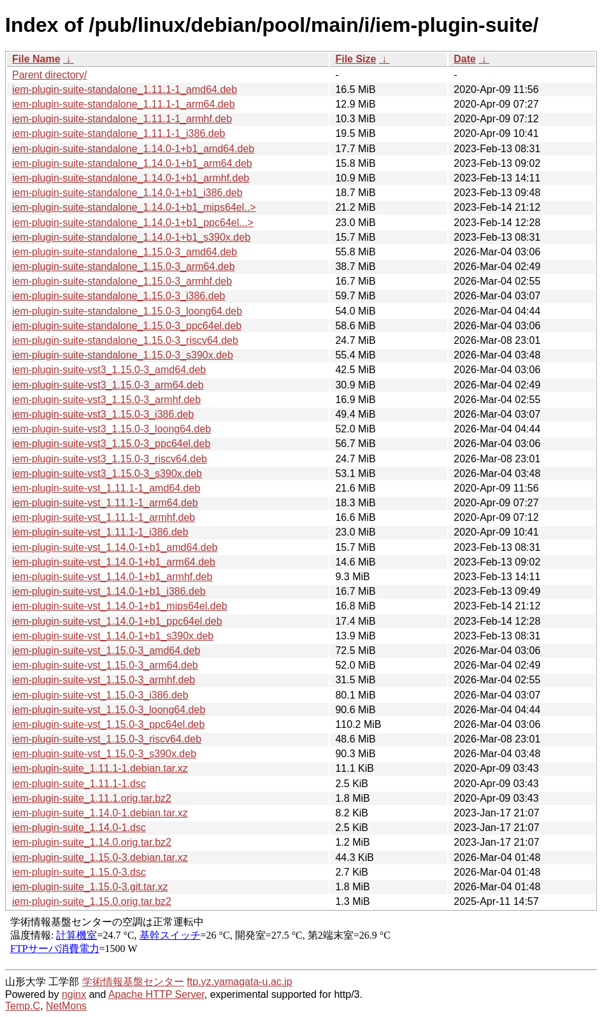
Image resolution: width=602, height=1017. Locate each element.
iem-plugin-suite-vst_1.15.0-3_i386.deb (100, 695)
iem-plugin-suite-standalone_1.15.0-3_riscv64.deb (125, 340)
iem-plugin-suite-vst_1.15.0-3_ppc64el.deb (108, 724)
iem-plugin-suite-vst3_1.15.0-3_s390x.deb (107, 473)
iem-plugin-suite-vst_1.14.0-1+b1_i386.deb (109, 591)
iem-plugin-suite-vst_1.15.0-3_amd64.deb (106, 650)
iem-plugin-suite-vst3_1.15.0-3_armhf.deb (106, 399)
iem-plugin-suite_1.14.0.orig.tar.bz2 (91, 842)
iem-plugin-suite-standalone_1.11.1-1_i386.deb (118, 133)
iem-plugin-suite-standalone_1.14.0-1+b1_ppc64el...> (133, 222)
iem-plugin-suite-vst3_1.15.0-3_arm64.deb (108, 385)
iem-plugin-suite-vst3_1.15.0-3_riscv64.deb (109, 458)
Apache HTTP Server (156, 994)
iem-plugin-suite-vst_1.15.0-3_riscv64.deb (106, 739)
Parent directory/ (49, 74)
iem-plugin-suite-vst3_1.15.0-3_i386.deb (103, 414)
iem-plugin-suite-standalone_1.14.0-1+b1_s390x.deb (131, 237)
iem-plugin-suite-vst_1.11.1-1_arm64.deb (105, 502)
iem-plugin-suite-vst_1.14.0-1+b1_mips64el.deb (119, 606)
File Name (36, 58)
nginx (74, 994)
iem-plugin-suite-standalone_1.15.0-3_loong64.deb (127, 311)
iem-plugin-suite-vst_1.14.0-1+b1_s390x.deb (112, 635)
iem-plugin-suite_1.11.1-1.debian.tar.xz (100, 768)
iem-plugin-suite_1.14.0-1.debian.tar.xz (100, 812)
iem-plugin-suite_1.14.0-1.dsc (79, 827)
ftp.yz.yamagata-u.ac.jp (239, 981)
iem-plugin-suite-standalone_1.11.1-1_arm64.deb (123, 104)
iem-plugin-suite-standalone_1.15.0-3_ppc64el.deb (126, 325)
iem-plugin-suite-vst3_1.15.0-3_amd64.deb (109, 369)
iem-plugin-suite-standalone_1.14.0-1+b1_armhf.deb (130, 178)
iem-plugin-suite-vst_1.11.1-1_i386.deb (100, 532)
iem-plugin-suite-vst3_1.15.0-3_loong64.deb (111, 428)
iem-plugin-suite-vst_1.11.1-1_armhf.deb (103, 517)
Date (465, 58)
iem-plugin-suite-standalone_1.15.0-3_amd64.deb (124, 251)
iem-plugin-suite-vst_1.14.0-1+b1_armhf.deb (112, 576)
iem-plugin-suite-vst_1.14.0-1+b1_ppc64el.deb (117, 621)
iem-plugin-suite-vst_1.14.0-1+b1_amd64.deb (114, 547)
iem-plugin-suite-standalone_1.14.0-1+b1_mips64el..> (133, 207)
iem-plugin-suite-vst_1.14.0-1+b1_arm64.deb (113, 562)
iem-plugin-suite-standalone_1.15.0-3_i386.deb (118, 295)
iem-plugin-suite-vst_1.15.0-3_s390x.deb (104, 753)
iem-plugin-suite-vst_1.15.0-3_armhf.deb (103, 679)
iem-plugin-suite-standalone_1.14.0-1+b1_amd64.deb (133, 148)
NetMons (66, 1005)
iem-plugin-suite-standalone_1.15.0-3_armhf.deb (122, 281)
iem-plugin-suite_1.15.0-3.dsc (79, 872)
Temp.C (22, 1005)
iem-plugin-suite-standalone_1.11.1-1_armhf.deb (122, 118)
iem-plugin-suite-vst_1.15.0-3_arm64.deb (105, 665)
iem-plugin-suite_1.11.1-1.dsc (79, 783)
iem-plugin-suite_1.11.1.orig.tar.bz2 (91, 798)
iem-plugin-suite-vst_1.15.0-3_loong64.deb (108, 709)
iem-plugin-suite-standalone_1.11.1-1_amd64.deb (124, 89)
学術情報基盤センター (133, 981)
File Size (355, 58)
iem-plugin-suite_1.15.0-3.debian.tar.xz (100, 857)
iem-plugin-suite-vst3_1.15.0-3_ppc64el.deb (111, 443)
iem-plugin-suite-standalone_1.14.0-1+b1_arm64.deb (132, 163)
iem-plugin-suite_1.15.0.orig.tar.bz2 (91, 901)
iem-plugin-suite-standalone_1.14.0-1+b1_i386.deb (127, 192)
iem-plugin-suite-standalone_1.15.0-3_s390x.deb (122, 355)
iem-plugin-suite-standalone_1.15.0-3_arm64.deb (123, 266)
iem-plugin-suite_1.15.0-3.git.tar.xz (90, 886)
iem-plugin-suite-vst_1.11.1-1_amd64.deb (106, 488)
